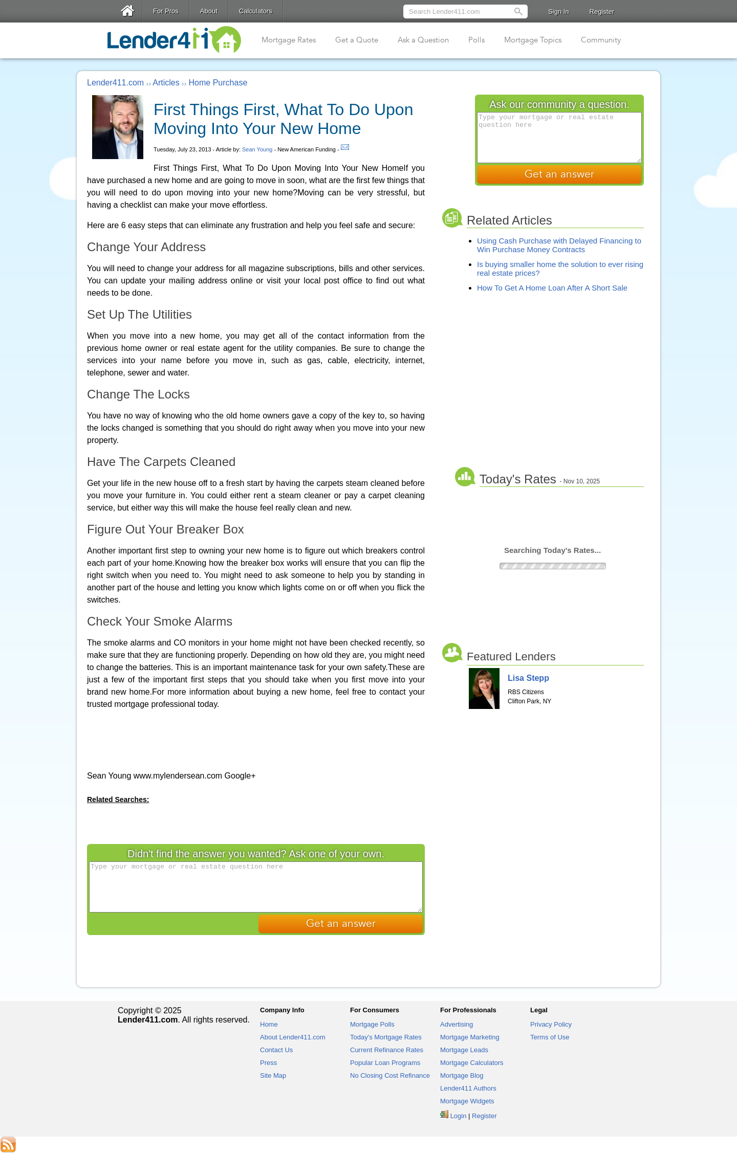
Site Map (273, 1075)
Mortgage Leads (464, 1050)
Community (601, 40)
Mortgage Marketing (470, 1037)
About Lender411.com (293, 1037)
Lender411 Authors (468, 1088)
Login (458, 1116)
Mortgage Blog (462, 1075)
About (209, 11)
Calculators (255, 11)
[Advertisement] (256, 739)
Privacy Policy (551, 1024)
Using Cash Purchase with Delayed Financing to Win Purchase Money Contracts (559, 245)
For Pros (166, 11)
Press (268, 1063)
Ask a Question (423, 40)
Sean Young (257, 149)
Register (602, 11)
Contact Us (276, 1050)
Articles (166, 82)
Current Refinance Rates (386, 1050)
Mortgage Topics (532, 40)
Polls (476, 40)
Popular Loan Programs (385, 1063)
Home (269, 1024)
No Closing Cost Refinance (390, 1075)
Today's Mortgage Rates (386, 1037)
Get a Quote (356, 40)
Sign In (558, 11)
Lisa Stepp (528, 678)
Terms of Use (550, 1037)
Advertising (456, 1024)
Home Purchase (218, 82)
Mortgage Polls (372, 1024)
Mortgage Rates (289, 40)
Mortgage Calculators (472, 1063)
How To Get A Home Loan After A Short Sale (552, 287)
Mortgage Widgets (467, 1101)
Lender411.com (115, 82)
